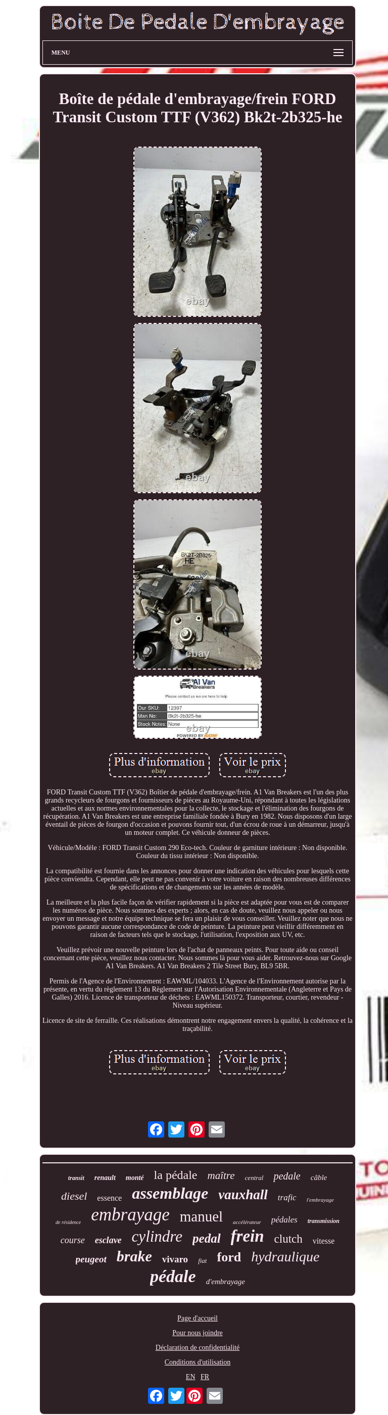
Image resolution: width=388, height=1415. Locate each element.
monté (135, 1178)
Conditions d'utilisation (197, 1362)
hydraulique (285, 1256)
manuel (201, 1216)
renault (105, 1178)
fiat (202, 1260)
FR (205, 1377)
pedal (206, 1238)
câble (319, 1177)
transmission (324, 1220)
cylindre (157, 1236)
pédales (284, 1219)
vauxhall (243, 1194)
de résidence (68, 1222)
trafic (287, 1197)
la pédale (176, 1175)
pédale (173, 1276)
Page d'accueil (197, 1318)
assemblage (170, 1193)
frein (247, 1236)
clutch (288, 1239)
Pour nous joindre (197, 1333)
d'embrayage (225, 1282)
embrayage (130, 1214)
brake (134, 1256)
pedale (286, 1176)
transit (76, 1178)
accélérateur (247, 1222)
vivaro (175, 1259)
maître (221, 1175)
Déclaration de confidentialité (197, 1347)
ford (229, 1257)
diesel (74, 1196)
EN (191, 1377)
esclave (108, 1240)
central (254, 1178)
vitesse (324, 1241)
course (73, 1240)
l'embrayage (320, 1200)
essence (109, 1198)
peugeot (91, 1259)
